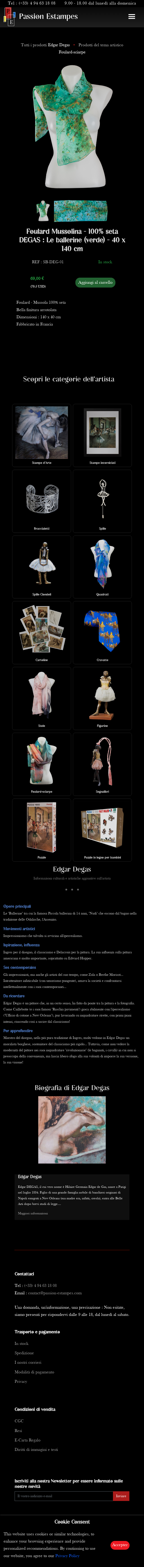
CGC (19, 1421)
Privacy (21, 1382)
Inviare (121, 1496)
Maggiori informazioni (33, 1213)
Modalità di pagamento (34, 1372)
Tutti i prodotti (46, 45)
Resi (18, 1431)
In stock (21, 1344)
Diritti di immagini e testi (36, 1450)
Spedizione (24, 1353)
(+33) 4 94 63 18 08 (37, 3)
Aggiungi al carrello (95, 282)
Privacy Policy (67, 1556)
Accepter (120, 1545)
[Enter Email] (64, 1496)
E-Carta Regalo (27, 1440)
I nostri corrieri (28, 1363)
